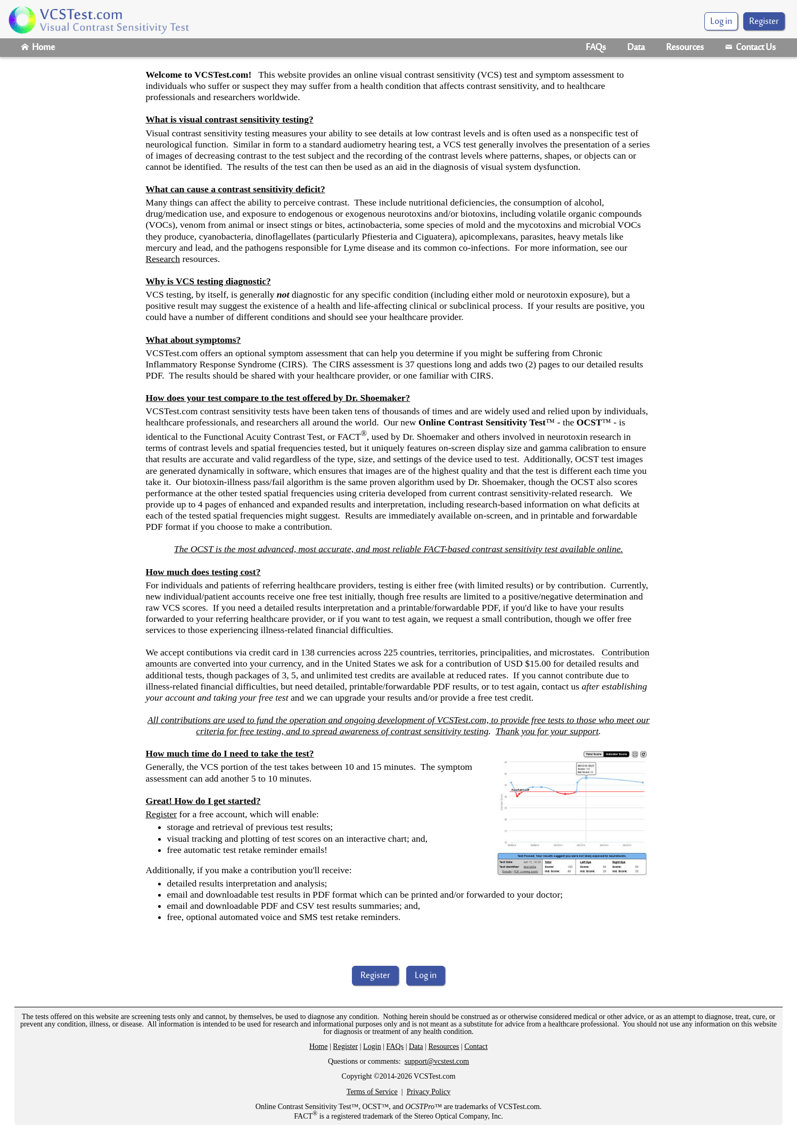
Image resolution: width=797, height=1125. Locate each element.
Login (372, 1046)
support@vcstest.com (437, 1061)
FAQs (596, 48)
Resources (685, 48)
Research (163, 258)
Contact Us (750, 48)
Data (636, 48)
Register (764, 21)
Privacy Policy (429, 1091)
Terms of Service (372, 1091)
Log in (426, 975)
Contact (476, 1046)
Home (38, 48)
